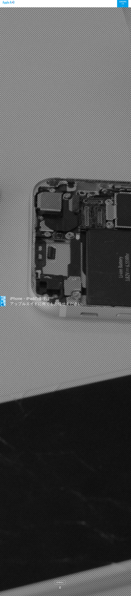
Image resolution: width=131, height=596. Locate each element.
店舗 (123, 3)
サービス (61, 3)
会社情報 (73, 3)
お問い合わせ (108, 3)
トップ (38, 3)
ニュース (49, 3)
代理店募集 (89, 3)
